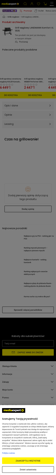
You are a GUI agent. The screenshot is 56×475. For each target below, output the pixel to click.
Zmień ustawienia (28, 469)
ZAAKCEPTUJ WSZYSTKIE (28, 460)
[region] (28, 440)
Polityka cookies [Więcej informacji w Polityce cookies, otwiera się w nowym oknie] (8, 453)
